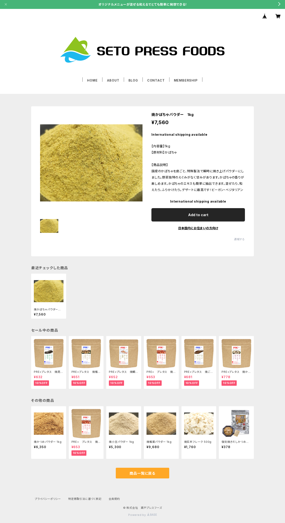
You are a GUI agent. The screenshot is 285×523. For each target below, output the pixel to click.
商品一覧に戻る (142, 473)
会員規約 (114, 498)
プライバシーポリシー (48, 498)
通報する (239, 239)
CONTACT (156, 80)
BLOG (133, 80)
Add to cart (198, 215)
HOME (92, 80)
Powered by (142, 515)
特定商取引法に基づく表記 (85, 498)
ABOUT (113, 80)
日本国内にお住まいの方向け (198, 228)
